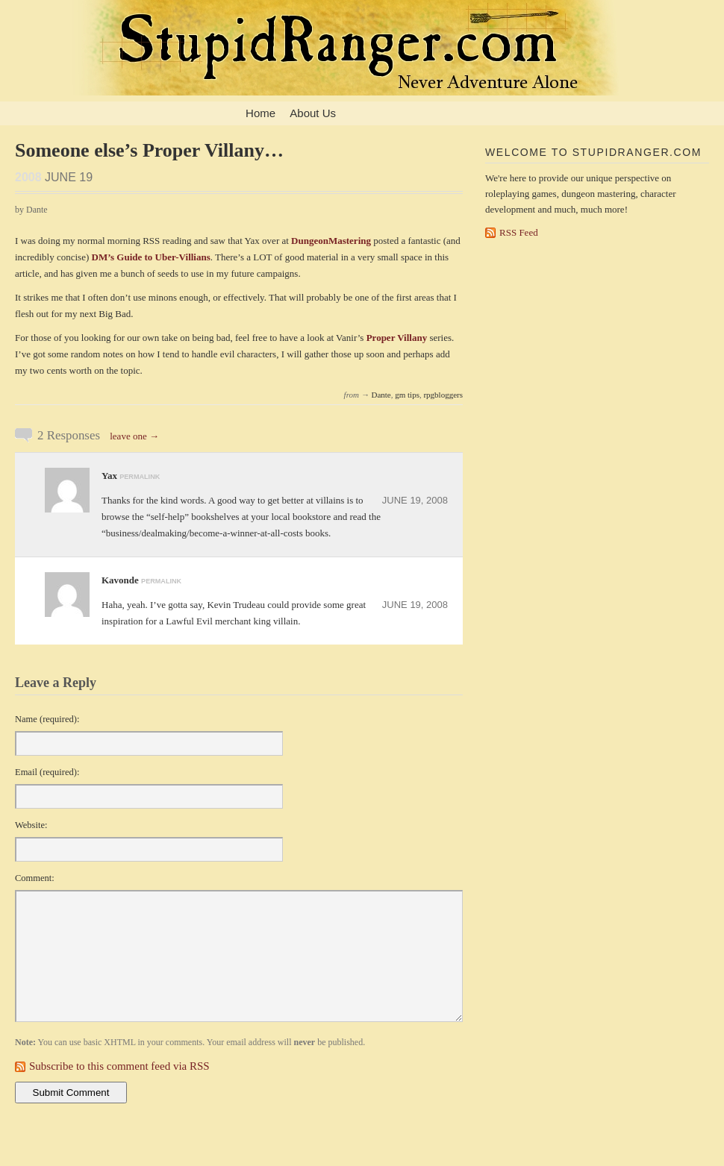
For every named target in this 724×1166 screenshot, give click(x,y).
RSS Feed (518, 232)
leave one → (134, 436)
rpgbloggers (443, 394)
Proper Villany (397, 337)
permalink (139, 476)
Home (260, 113)
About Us (313, 113)
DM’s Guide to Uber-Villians (151, 257)
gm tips (407, 394)
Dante (380, 394)
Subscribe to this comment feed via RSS (119, 1066)
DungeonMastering (331, 240)
